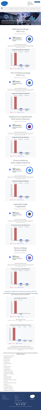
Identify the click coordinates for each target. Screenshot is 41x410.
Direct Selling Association (18, 400)
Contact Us (3, 395)
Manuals (16, 395)
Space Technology (11, 8)
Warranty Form (17, 397)
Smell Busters (17, 398)
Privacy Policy (4, 397)
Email (28, 5)
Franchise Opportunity (5, 398)
